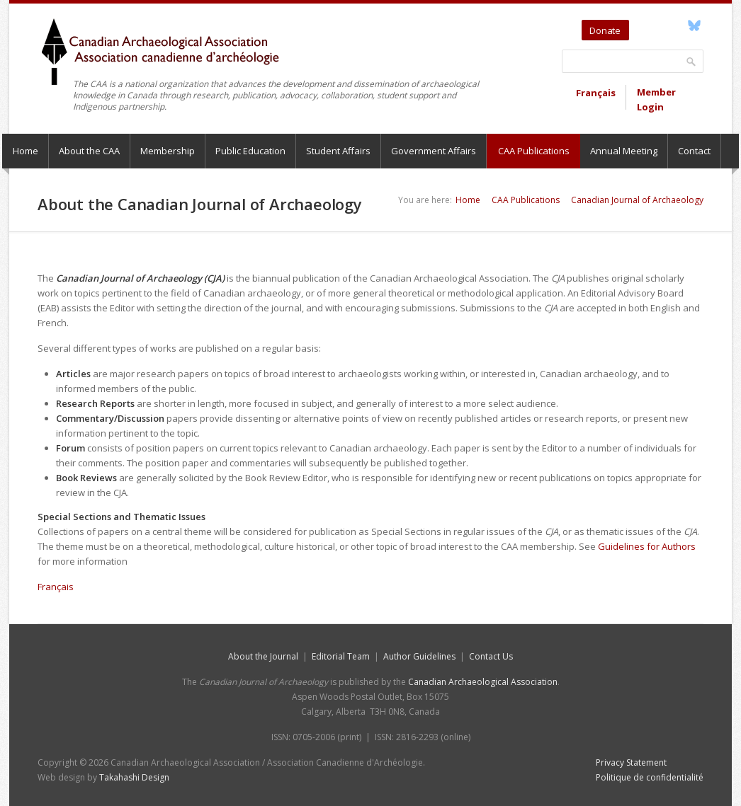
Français (596, 92)
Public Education (250, 150)
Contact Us (491, 656)
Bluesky (693, 25)
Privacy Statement (631, 762)
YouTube (661, 25)
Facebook (677, 25)
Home (25, 150)
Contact (694, 150)
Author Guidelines (419, 656)
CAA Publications (534, 150)
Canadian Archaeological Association (483, 682)
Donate (605, 30)
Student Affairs (338, 150)
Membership (167, 150)
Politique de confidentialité (649, 777)
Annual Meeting (623, 150)
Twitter (642, 25)
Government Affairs (433, 150)
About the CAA (89, 150)
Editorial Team (341, 656)
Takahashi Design (134, 777)
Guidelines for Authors (647, 546)
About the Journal (263, 656)
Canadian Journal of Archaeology (637, 200)
